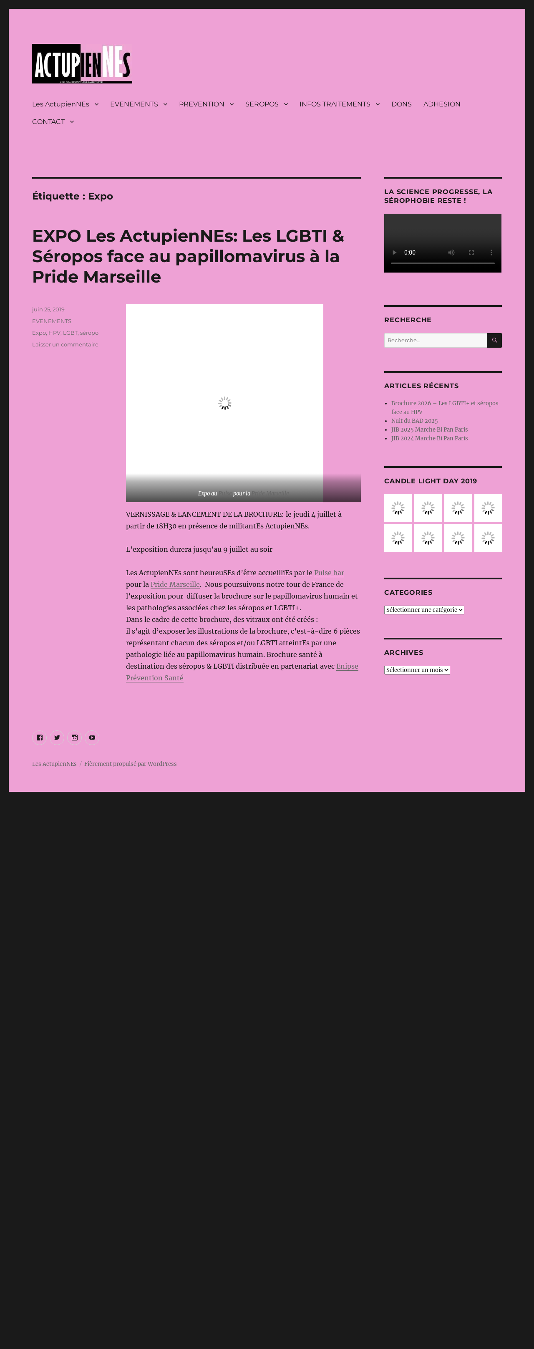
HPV (54, 332)
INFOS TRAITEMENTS (335, 104)
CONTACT (48, 122)
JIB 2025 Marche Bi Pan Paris (429, 429)
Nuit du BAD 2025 (414, 420)
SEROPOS (262, 104)
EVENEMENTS (134, 104)
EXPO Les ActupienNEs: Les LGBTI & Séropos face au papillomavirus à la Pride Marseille (188, 256)
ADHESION (442, 104)
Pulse (225, 493)
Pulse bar (329, 572)
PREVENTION (201, 104)
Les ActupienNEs (60, 104)
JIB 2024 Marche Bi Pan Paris (429, 438)
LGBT (70, 332)
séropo (89, 332)
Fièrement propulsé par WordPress (130, 764)
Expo (39, 332)
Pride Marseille (270, 493)
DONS (401, 104)
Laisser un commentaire (65, 344)
